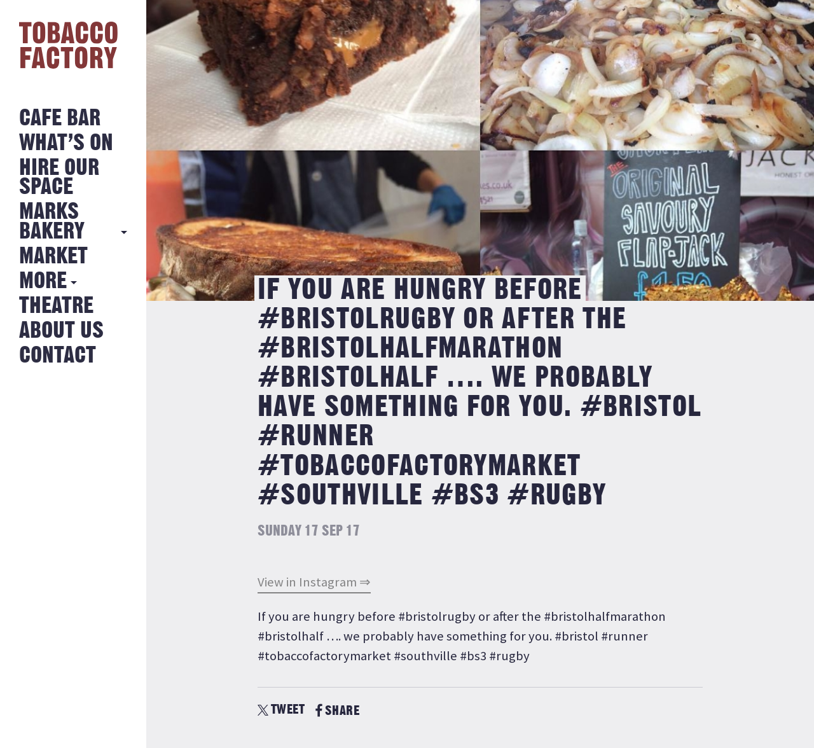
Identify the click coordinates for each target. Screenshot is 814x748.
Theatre (56, 306)
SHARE (337, 710)
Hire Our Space (59, 177)
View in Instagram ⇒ (314, 582)
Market (53, 257)
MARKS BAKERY (52, 221)
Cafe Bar (59, 118)
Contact (57, 356)
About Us (61, 331)
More (43, 281)
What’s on (66, 143)
